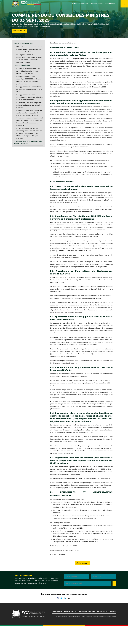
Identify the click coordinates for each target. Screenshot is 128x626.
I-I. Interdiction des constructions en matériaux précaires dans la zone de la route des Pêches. (29, 49)
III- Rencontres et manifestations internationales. (28, 142)
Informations (102, 611)
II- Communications (22, 65)
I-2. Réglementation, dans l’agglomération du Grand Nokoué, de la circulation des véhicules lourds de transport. (29, 58)
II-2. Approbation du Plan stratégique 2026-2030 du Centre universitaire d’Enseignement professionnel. (28, 80)
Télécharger (19, 31)
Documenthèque (97, 3)
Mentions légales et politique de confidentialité (101, 616)
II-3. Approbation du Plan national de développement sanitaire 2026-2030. (29, 89)
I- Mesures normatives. (23, 43)
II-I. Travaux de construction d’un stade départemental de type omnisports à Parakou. (28, 71)
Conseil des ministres (80, 3)
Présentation (57, 611)
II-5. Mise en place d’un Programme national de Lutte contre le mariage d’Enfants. (29, 105)
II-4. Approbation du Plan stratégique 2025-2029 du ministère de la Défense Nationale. (29, 97)
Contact (113, 611)
